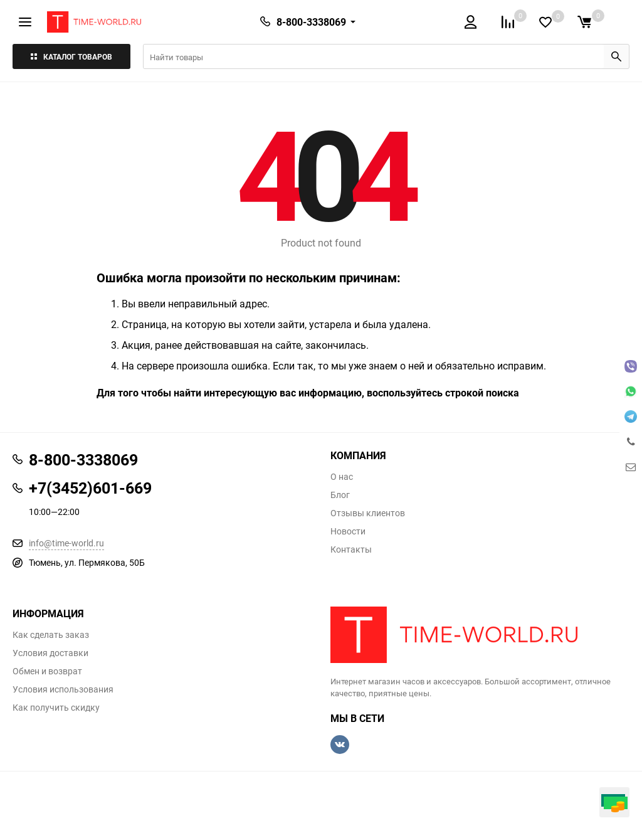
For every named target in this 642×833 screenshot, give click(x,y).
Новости (348, 531)
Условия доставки (50, 653)
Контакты (351, 549)
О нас (341, 476)
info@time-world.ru (66, 543)
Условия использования (63, 689)
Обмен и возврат (47, 671)
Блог (340, 495)
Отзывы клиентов (367, 513)
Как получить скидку (56, 707)
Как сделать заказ (51, 634)
